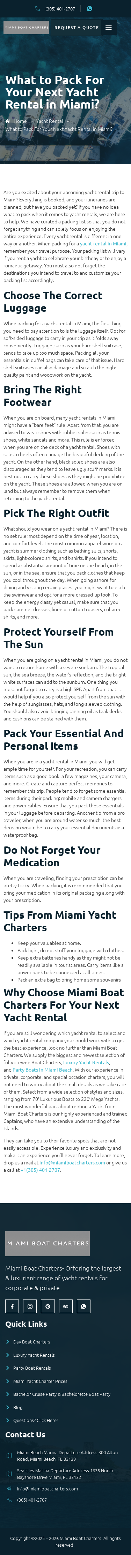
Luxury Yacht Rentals (86, 1062)
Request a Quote (84, 28)
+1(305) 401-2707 (40, 1170)
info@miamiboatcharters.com (72, 1162)
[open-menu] (121, 28)
